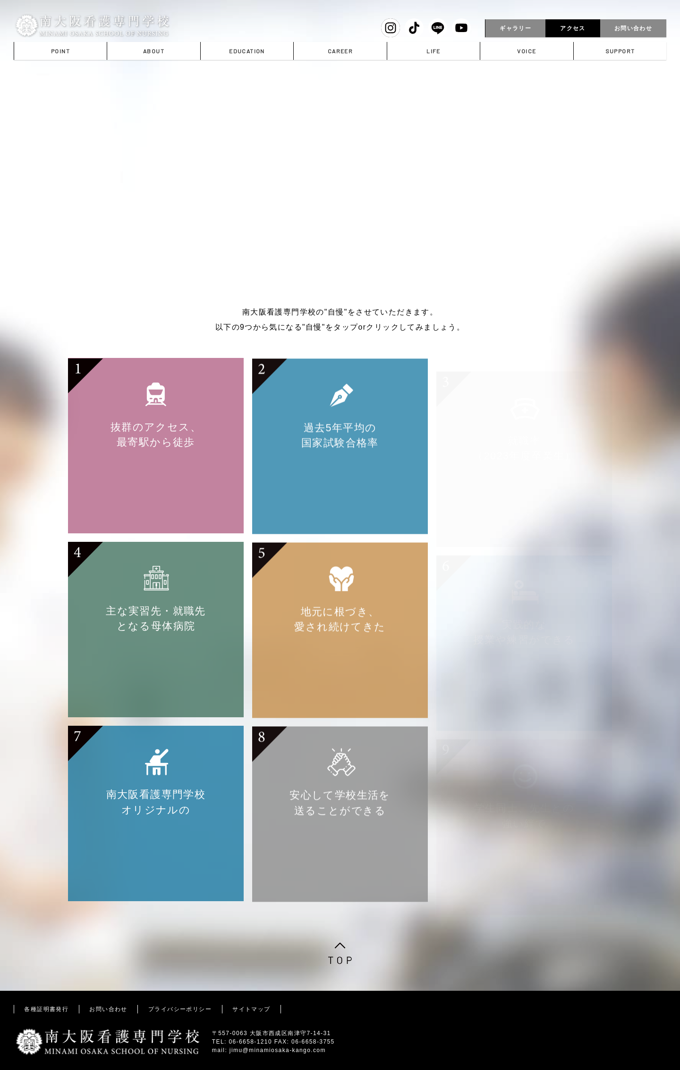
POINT (60, 51)
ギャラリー (515, 28)
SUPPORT (620, 51)
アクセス (573, 28)
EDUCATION (247, 51)
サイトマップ (251, 1009)
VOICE (526, 51)
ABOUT (153, 51)
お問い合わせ (633, 28)
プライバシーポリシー (180, 1009)
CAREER (340, 51)
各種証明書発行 (46, 1009)
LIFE (433, 51)
